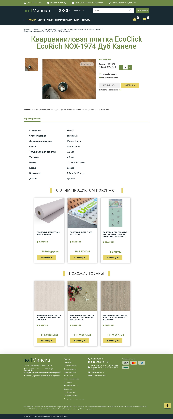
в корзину (46, 257)
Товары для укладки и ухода (74, 399)
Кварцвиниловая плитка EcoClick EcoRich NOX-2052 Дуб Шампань (82, 317)
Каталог (37, 29)
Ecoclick (63, 29)
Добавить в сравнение (110, 90)
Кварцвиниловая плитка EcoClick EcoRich (85, 29)
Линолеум (67, 362)
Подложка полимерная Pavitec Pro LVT (48, 233)
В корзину (130, 85)
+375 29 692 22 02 (96, 359)
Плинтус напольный (71, 379)
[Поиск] (131, 10)
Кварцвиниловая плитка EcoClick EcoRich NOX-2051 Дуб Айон (49, 317)
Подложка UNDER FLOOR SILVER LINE (81, 233)
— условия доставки (108, 77)
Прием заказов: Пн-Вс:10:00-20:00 (87, 3)
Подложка (68, 382)
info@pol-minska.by (56, 3)
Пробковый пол (69, 392)
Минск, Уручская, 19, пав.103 (122, 3)
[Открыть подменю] (25, 20)
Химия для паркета (71, 386)
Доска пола (68, 389)
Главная (27, 29)
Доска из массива (70, 395)
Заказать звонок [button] (142, 10)
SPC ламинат (68, 375)
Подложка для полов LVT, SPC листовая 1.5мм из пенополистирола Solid (115, 234)
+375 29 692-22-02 (32, 3)
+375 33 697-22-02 (76, 10)
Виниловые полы (50, 29)
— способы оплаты (108, 74)
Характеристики (32, 118)
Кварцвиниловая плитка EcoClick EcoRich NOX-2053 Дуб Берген (115, 317)
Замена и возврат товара (97, 375)
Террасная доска (70, 369)
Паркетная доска (70, 366)
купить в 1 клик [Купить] (109, 85)
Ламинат (67, 359)
